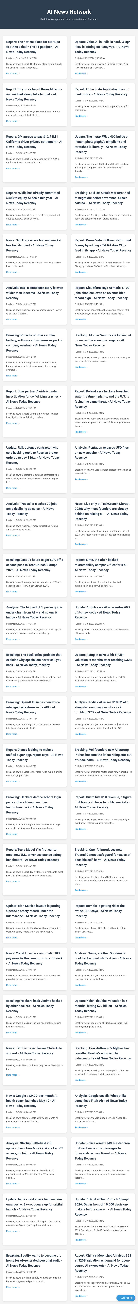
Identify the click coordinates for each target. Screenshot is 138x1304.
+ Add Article (125, 1297)
